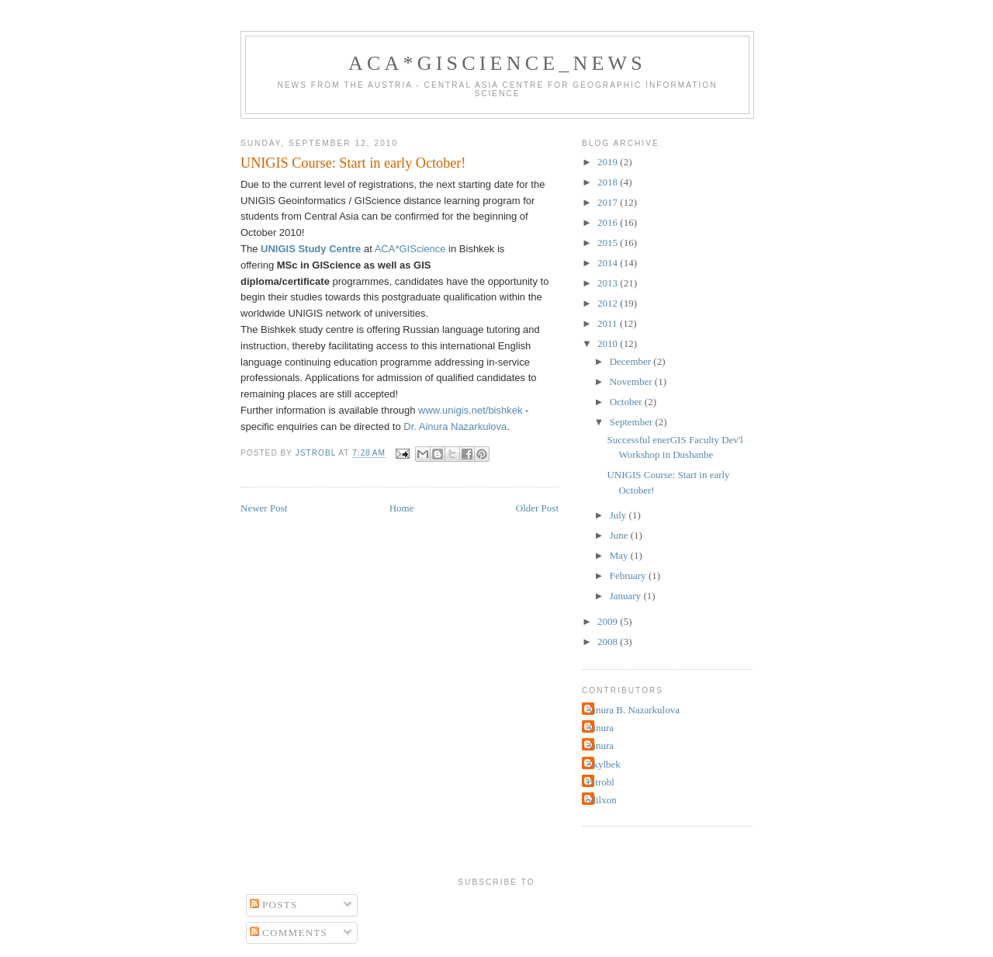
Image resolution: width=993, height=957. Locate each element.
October (627, 401)
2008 (608, 641)
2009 (608, 621)
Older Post (537, 508)
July (619, 515)
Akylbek (603, 764)
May (620, 555)
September (633, 422)
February (629, 575)
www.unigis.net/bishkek (470, 410)
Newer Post (263, 508)
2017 (608, 202)
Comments (289, 932)
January (627, 596)
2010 (608, 343)
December (632, 361)
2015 (608, 242)
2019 (608, 162)
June (620, 535)
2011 (608, 323)
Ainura (600, 727)
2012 (608, 303)
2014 (608, 263)
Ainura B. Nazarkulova (633, 710)
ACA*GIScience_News (497, 63)
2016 (608, 222)
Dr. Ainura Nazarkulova (455, 426)
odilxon (601, 800)
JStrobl (600, 782)
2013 (608, 283)
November (632, 381)
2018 (608, 182)
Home (401, 508)
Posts (274, 904)
